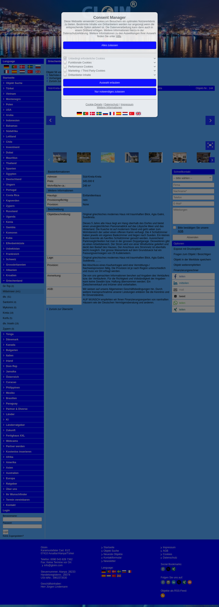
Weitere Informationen (109, 107)
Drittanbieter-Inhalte (79, 74)
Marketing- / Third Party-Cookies (86, 70)
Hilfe (118, 36)
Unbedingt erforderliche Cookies (86, 58)
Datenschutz (111, 104)
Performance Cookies (80, 66)
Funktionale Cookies (80, 62)
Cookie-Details (94, 104)
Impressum (127, 104)
